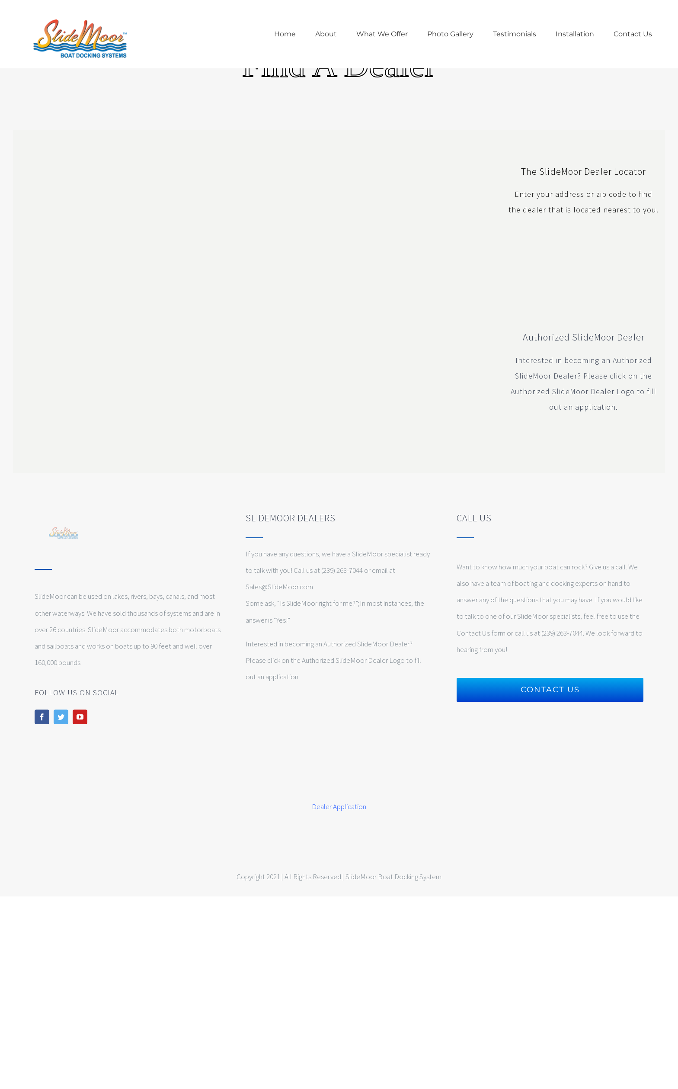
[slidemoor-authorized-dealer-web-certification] (583, 239)
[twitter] (61, 717)
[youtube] (80, 717)
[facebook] (42, 717)
